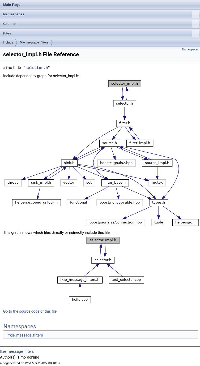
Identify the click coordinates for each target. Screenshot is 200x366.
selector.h (36, 67)
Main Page (11, 5)
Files (101, 33)
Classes (101, 24)
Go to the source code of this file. (30, 311)
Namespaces (101, 14)
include (8, 42)
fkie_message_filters (34, 42)
